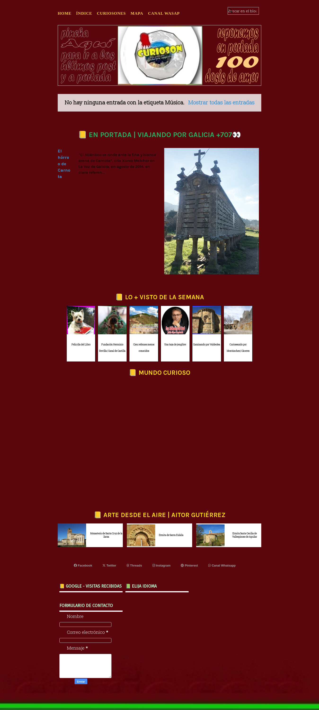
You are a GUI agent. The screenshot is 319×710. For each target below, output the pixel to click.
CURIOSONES (111, 13)
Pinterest (189, 565)
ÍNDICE (84, 13)
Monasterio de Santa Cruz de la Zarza (106, 535)
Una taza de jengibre (175, 344)
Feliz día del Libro (80, 344)
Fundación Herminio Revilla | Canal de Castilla (112, 348)
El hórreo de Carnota (64, 163)
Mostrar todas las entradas (221, 102)
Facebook (83, 565)
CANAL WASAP (164, 13)
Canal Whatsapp (222, 565)
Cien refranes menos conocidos (143, 348)
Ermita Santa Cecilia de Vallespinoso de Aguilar (244, 535)
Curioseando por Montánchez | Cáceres (238, 348)
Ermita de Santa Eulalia (171, 535)
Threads (134, 565)
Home (64, 13)
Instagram (161, 565)
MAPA (137, 13)
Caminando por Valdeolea (206, 344)
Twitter (109, 565)
